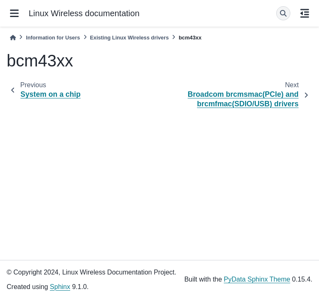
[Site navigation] (14, 13)
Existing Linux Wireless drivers (129, 37)
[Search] (283, 13)
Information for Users (53, 37)
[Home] (13, 37)
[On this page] (304, 13)
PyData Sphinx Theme (257, 279)
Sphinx (60, 286)
